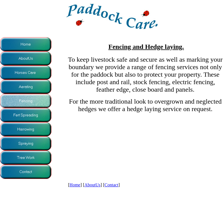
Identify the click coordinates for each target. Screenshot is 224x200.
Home (74, 184)
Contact (112, 184)
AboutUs (92, 184)
